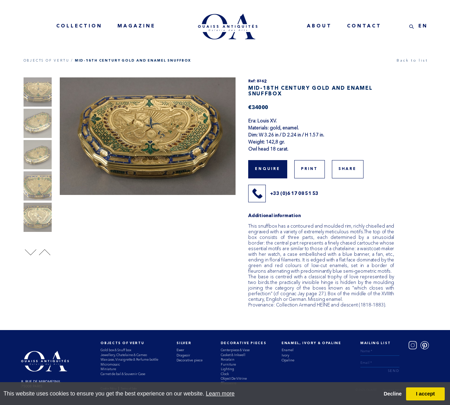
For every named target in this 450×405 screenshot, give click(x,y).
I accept (425, 394)
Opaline (288, 360)
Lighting (227, 369)
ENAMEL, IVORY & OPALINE (311, 343)
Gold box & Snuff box (116, 350)
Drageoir (183, 355)
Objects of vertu (122, 343)
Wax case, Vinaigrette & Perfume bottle (129, 359)
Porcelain (227, 359)
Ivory (285, 355)
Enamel (288, 350)
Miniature (108, 369)
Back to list (412, 60)
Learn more (220, 394)
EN (423, 26)
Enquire (267, 169)
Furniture (228, 364)
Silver (183, 343)
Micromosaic (110, 364)
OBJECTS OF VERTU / (48, 60)
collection (79, 26)
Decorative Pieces (243, 343)
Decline (392, 394)
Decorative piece (189, 360)
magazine (136, 26)
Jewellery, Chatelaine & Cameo (124, 355)
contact (364, 26)
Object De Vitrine (234, 378)
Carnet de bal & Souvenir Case (123, 374)
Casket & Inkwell (233, 355)
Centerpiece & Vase (235, 350)
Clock (225, 374)
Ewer (180, 350)
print (309, 169)
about (319, 26)
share (348, 169)
